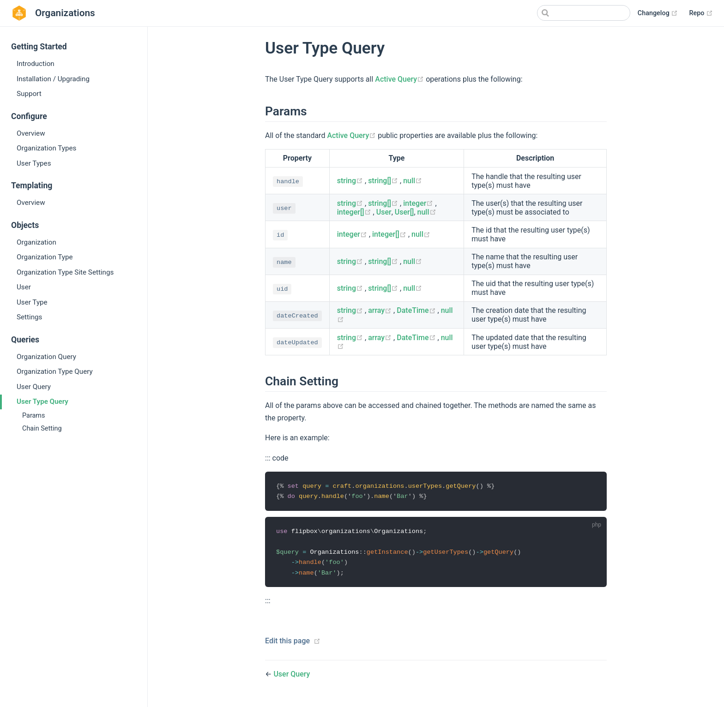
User (24, 287)
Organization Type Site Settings (65, 272)
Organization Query (46, 357)
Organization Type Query (55, 371)
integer (419, 203)
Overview (31, 133)
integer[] (355, 212)
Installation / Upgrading (53, 79)
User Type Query (42, 401)
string (351, 180)
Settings (29, 317)
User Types (34, 163)
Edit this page (287, 643)
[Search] (583, 13)
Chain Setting (42, 428)
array (380, 310)
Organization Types (46, 148)
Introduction (35, 64)
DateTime (417, 310)
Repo (701, 13)
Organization (36, 242)
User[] (404, 212)
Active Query (400, 79)
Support (29, 94)
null (412, 180)
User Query (34, 387)
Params (33, 415)
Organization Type (45, 257)
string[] (384, 180)
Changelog (658, 13)
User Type (32, 302)
